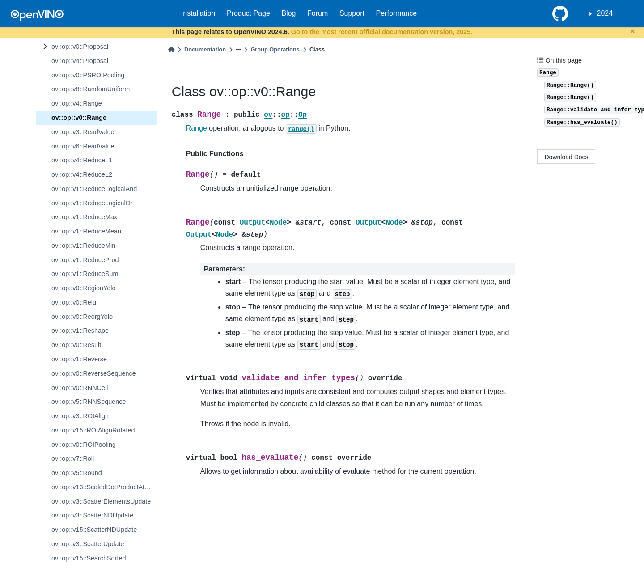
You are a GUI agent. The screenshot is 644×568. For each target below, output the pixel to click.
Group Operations (275, 49)
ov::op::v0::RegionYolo (83, 288)
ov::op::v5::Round (76, 472)
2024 (605, 13)
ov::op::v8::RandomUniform (90, 89)
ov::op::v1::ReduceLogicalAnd (94, 188)
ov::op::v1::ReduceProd (85, 259)
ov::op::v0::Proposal (79, 46)
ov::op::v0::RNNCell (79, 387)
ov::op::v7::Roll (72, 458)
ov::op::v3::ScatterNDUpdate (92, 515)
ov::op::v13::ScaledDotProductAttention (104, 487)
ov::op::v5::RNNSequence (88, 401)
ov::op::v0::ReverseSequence (93, 373)
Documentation (205, 49)
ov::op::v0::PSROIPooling (87, 75)
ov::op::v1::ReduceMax (84, 216)
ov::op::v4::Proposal (79, 60)
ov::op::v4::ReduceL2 (81, 174)
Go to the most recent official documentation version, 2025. (381, 31)
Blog (288, 13)
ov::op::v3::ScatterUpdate (87, 543)
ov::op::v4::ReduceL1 (81, 160)
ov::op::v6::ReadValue (82, 146)
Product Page (248, 13)
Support (351, 13)
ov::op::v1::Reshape (80, 330)
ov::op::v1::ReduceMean (86, 231)
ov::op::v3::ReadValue (82, 132)
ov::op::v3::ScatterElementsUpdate (101, 501)
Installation (198, 13)
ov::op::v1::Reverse (79, 359)
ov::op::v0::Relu (73, 302)
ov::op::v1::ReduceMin (83, 245)
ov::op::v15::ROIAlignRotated (93, 430)
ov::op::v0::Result (76, 344)
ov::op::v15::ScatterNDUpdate (94, 529)
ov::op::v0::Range (78, 117)
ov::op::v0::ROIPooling (83, 444)
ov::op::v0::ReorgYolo (82, 316)
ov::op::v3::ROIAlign (80, 416)
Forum (317, 13)
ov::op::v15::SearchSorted (88, 558)
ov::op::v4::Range (76, 103)
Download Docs (567, 157)
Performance (396, 13)
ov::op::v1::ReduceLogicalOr (92, 203)
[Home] (171, 49)
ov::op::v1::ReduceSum (85, 273)
